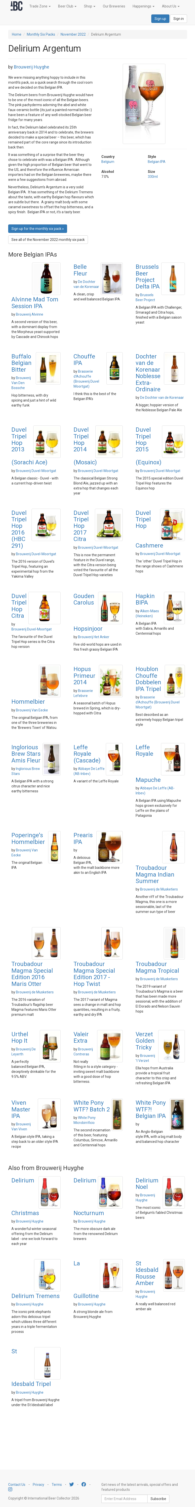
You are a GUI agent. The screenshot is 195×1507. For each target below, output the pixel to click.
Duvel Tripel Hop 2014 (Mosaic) (85, 446)
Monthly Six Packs (41, 34)
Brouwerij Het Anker (93, 637)
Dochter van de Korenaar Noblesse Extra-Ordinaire (148, 373)
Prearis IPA (83, 838)
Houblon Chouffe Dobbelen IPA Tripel (148, 679)
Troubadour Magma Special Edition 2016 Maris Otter (32, 973)
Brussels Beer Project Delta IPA (148, 276)
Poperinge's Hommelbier (28, 838)
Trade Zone (40, 6)
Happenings (144, 6)
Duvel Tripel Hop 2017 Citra (81, 526)
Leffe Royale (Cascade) (87, 754)
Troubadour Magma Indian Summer (155, 874)
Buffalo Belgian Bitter (21, 363)
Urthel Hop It (19, 1037)
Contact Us (16, 1485)
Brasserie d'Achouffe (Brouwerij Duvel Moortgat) (158, 702)
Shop (89, 6)
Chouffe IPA (84, 359)
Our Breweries (114, 6)
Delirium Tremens (35, 1296)
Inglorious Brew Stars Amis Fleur (25, 754)
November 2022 (73, 34)
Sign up (160, 19)
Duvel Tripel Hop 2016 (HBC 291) (19, 529)
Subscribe (158, 1499)
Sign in (178, 19)
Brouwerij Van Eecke (32, 710)
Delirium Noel (147, 1183)
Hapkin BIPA (145, 599)
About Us (171, 6)
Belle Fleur (80, 270)
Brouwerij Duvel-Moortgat (36, 471)
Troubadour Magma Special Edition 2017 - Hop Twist (94, 973)
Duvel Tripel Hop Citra (19, 606)
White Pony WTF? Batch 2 (92, 1106)
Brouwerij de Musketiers (159, 889)
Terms (57, 1485)
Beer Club (67, 6)
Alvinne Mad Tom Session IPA (34, 302)
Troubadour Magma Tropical (157, 967)
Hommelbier (28, 701)
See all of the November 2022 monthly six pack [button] (48, 240)
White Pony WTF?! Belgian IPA (151, 1109)
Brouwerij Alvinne (29, 314)
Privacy (38, 1485)
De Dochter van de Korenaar (162, 398)
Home (16, 34)
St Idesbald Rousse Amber (147, 1273)
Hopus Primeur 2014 (84, 676)
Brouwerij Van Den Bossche (21, 383)
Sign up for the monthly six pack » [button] (37, 229)
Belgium (107, 162)
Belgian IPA (156, 162)
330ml (153, 177)
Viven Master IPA (20, 1109)
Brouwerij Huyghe (31, 66)
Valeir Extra (81, 1037)
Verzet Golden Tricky (145, 1041)
